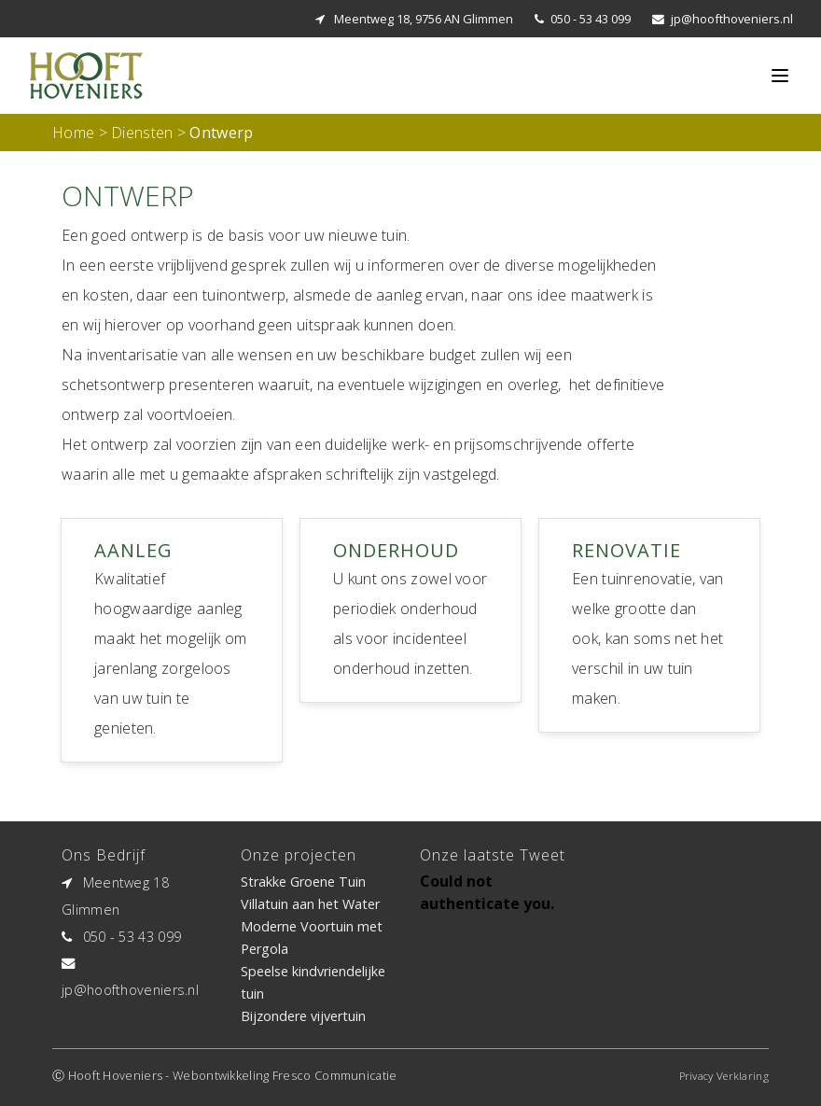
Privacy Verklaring (724, 1076)
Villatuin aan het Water (310, 904)
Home (73, 132)
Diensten (142, 132)
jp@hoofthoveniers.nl (732, 18)
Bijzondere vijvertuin (303, 1016)
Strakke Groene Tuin (303, 881)
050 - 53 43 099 (590, 18)
